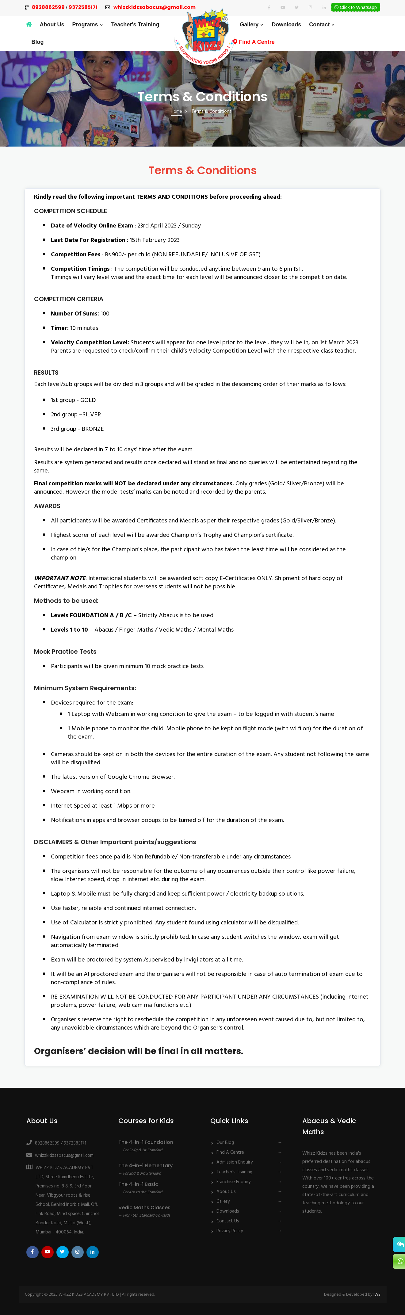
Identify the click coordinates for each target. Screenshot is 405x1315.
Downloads (286, 24)
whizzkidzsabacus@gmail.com (154, 8)
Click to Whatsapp (355, 7)
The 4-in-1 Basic (138, 1183)
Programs (85, 24)
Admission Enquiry (234, 1161)
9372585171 (83, 8)
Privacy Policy (229, 1230)
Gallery (249, 24)
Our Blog (225, 1142)
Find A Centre (254, 42)
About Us (52, 24)
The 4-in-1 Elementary (145, 1164)
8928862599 (48, 8)
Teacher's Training (135, 24)
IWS (376, 1294)
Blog (38, 42)
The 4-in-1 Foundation (145, 1141)
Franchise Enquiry (233, 1181)
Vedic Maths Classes (144, 1206)
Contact (319, 24)
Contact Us (227, 1220)
